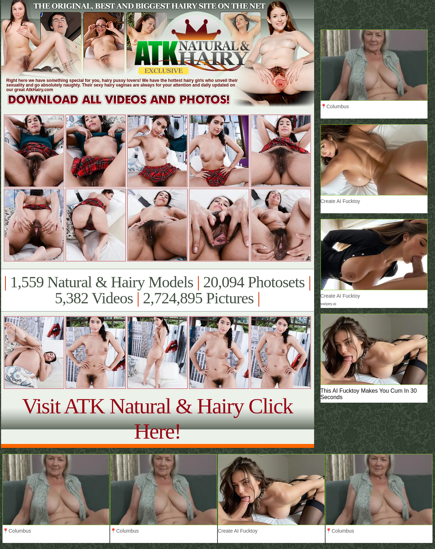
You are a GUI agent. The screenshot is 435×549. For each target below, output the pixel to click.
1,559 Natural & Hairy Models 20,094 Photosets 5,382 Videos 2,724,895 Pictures (157, 290)
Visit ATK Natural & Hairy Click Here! (157, 418)
